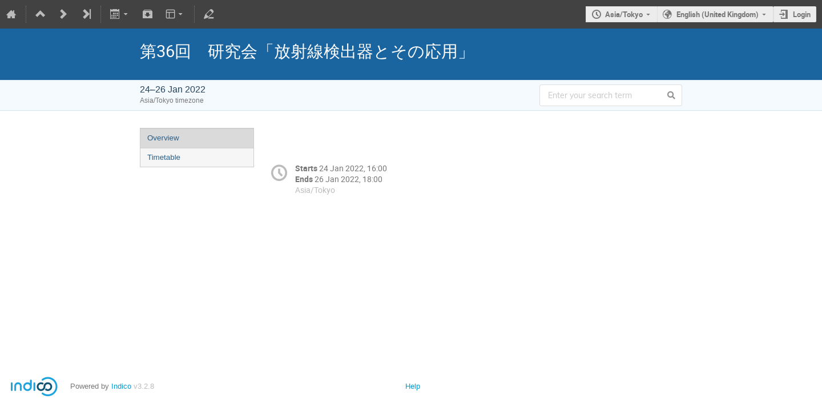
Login (802, 14)
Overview (163, 138)
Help (412, 386)
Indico (121, 386)
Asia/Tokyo (624, 14)
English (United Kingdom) (717, 14)
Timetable (163, 157)
